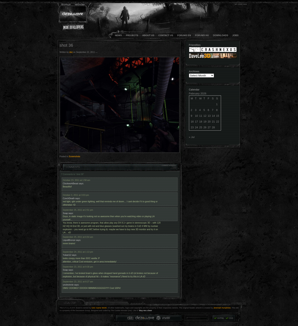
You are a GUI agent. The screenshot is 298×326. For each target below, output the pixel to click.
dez (71, 52)
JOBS (235, 35)
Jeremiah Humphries (222, 308)
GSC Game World (99, 308)
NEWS (118, 35)
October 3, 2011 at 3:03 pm (76, 195)
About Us (148, 35)
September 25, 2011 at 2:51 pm (78, 210)
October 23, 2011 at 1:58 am (76, 180)
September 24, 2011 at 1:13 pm (78, 252)
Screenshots (74, 156)
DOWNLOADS (220, 35)
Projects (132, 35)
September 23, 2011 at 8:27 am (78, 282)
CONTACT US (165, 35)
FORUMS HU (202, 35)
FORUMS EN (184, 35)
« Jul (192, 137)
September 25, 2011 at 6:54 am (78, 237)
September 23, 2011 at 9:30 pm (78, 267)
